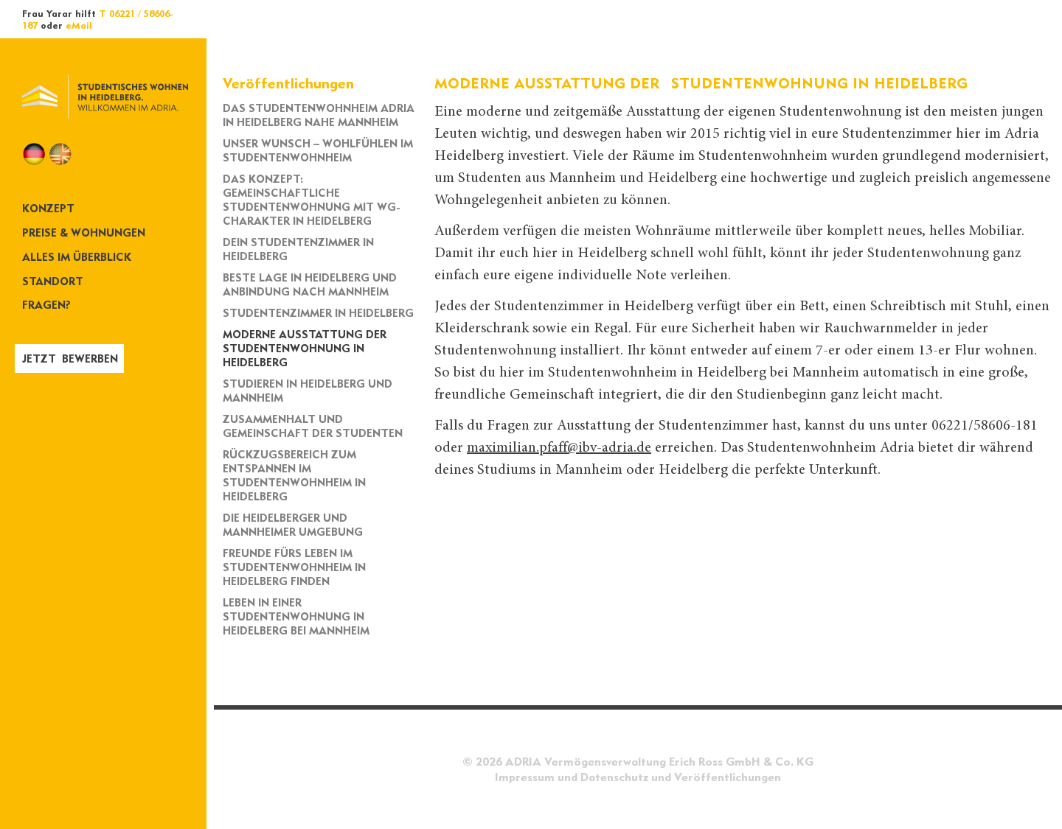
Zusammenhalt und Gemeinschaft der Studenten (313, 426)
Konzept (48, 208)
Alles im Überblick (76, 257)
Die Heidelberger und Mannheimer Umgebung (293, 525)
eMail (79, 25)
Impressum (525, 776)
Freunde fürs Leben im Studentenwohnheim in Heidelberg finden (294, 567)
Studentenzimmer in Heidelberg (318, 313)
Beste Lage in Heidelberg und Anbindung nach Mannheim (310, 284)
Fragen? (46, 305)
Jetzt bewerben (70, 358)
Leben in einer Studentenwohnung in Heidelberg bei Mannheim (296, 616)
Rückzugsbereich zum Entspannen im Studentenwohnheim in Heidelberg (294, 475)
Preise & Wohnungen (83, 232)
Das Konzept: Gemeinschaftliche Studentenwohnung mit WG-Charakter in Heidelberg (311, 200)
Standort (52, 281)
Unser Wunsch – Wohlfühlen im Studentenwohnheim (318, 150)
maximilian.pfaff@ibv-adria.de (559, 448)
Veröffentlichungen (727, 776)
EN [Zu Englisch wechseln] (60, 154)
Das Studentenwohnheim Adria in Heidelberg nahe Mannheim (318, 115)
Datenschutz (614, 776)
